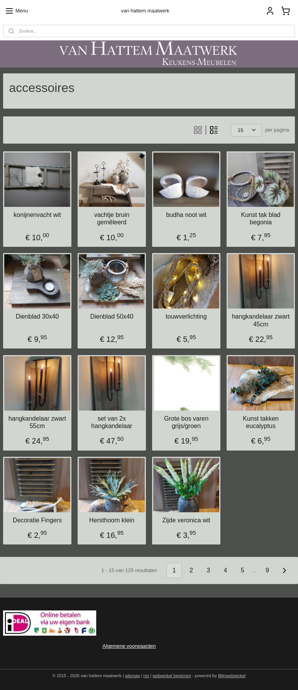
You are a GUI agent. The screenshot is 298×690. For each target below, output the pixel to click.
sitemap (132, 675)
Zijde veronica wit (186, 520)
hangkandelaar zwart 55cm (37, 422)
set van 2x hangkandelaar (111, 422)
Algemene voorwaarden (129, 646)
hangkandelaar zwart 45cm (261, 320)
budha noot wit (186, 215)
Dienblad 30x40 (37, 316)
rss (146, 675)
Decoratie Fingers (37, 520)
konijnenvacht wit (37, 215)
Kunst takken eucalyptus (261, 422)
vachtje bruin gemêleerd (112, 218)
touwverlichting (186, 316)
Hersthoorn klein (112, 520)
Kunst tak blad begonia (260, 218)
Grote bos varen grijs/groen (186, 422)
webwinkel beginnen (171, 675)
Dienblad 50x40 (111, 316)
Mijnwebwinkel (232, 675)
